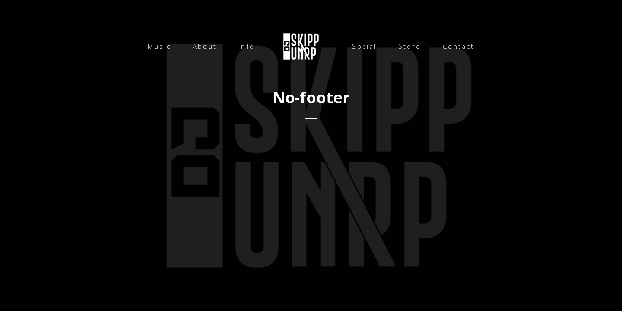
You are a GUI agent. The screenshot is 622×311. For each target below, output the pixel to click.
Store (409, 46)
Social (364, 46)
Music (159, 46)
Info (246, 46)
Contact (458, 46)
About (205, 46)
